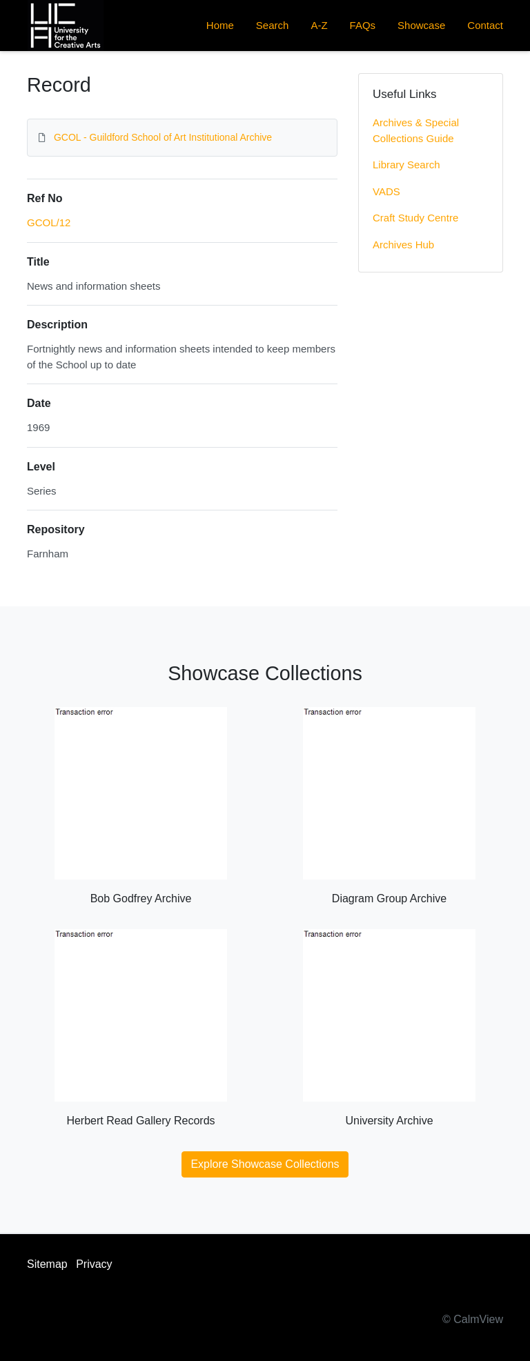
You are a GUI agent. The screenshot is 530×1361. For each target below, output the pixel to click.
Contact (485, 25)
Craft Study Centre (415, 217)
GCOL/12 (48, 222)
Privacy (94, 1264)
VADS (386, 191)
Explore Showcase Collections (264, 1164)
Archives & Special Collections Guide (416, 130)
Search (272, 25)
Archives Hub (403, 244)
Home (220, 25)
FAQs (363, 25)
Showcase (421, 25)
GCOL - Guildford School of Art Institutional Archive (163, 137)
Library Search (406, 164)
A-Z (319, 25)
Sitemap (47, 1264)
